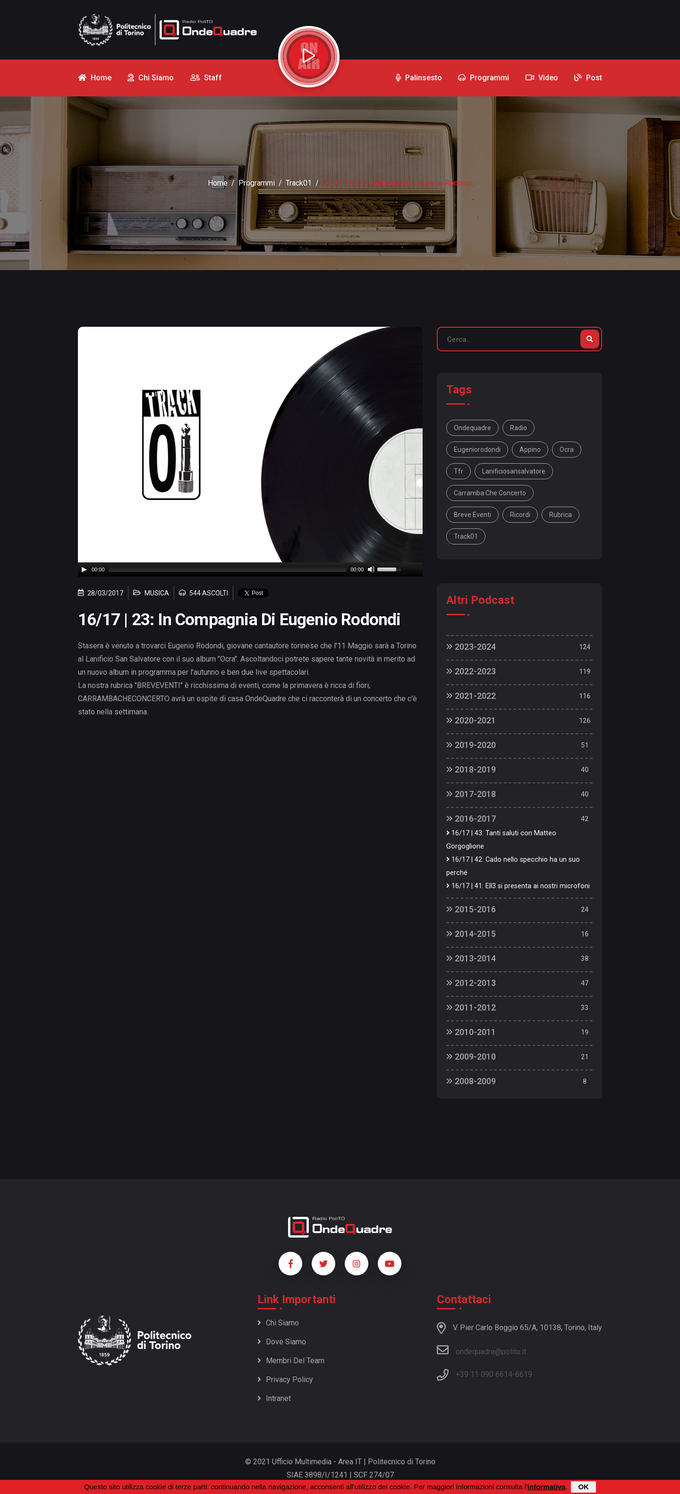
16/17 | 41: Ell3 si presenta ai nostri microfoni (518, 886)
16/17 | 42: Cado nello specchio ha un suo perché (513, 866)
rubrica (560, 514)
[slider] (228, 569)
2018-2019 (471, 769)
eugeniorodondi (477, 449)
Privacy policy (285, 1379)
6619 (523, 1374)
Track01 (299, 182)
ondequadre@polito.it (481, 1350)
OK (583, 1487)
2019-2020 (471, 745)
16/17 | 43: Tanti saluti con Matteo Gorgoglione (501, 839)
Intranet (274, 1398)
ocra (567, 449)
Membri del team (290, 1360)
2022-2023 (471, 671)
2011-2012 (471, 1007)
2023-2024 (471, 647)
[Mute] (371, 569)
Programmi (256, 182)
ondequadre (472, 428)
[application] (250, 569)
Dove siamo (281, 1341)
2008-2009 (471, 1081)
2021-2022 (471, 696)
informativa (546, 1487)
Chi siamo (278, 1322)
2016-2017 (471, 818)
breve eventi (472, 514)
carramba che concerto (490, 493)
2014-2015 (471, 934)
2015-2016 (471, 909)
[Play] (84, 569)
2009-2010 (471, 1056)
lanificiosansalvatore (513, 471)
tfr (458, 471)
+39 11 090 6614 (484, 1374)
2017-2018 (471, 794)
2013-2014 (471, 958)
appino (530, 449)
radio (518, 428)
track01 (466, 536)
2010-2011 (471, 1032)
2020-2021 (471, 720)
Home (218, 182)
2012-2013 (471, 983)
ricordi (520, 514)
